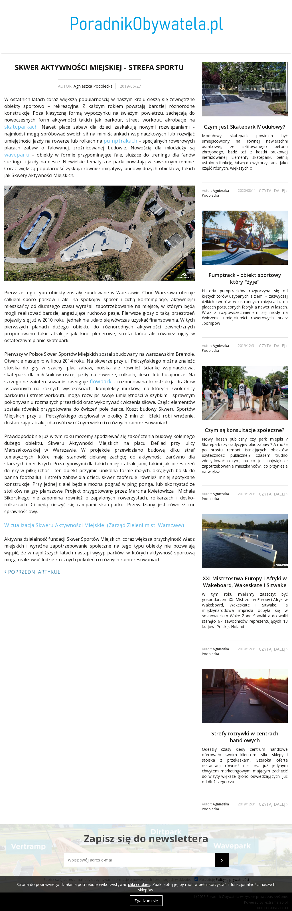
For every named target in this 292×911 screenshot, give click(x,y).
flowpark (100, 381)
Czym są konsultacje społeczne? (245, 430)
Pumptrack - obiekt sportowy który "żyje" (244, 278)
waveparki (16, 154)
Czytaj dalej (273, 190)
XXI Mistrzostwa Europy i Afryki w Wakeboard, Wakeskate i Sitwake (245, 582)
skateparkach (21, 126)
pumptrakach (120, 140)
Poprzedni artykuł (32, 571)
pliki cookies (139, 884)
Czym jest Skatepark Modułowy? (244, 126)
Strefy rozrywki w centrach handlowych (244, 737)
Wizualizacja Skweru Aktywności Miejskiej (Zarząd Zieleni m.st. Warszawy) (94, 525)
